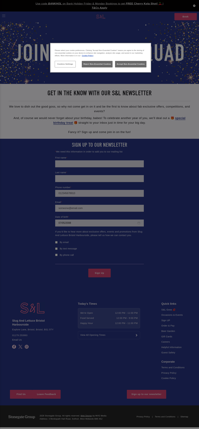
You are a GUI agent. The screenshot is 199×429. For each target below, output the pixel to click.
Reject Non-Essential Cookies (97, 64)
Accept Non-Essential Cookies (131, 64)
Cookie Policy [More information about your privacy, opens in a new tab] (87, 56)
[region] (100, 58)
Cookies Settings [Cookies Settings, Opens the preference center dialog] (65, 64)
